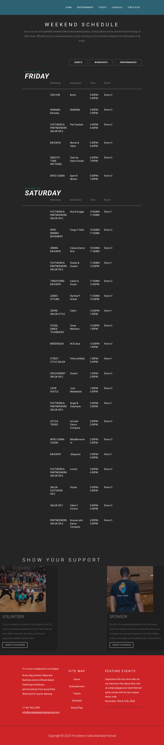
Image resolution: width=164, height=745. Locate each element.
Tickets (103, 7)
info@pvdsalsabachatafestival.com (40, 712)
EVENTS (78, 62)
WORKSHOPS (101, 62)
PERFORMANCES (128, 62)
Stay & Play (134, 7)
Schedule (117, 7)
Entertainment (85, 7)
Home (69, 7)
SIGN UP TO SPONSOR (150, 645)
